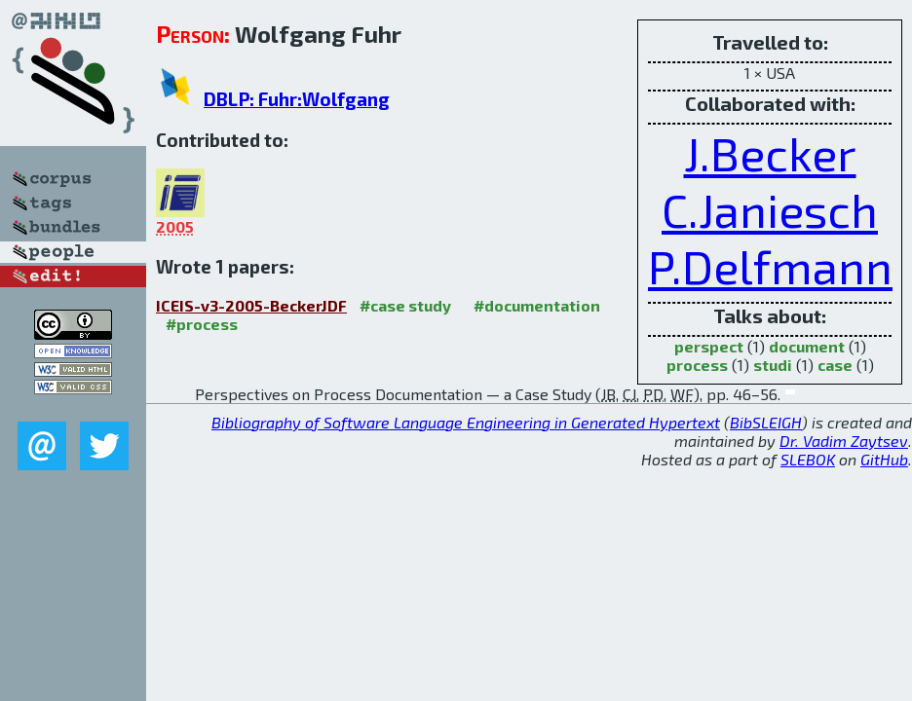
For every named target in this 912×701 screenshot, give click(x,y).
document (807, 346)
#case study (405, 305)
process (697, 364)
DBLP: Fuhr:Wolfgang (297, 99)
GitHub (884, 459)
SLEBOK (807, 459)
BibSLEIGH (766, 422)
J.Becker (770, 153)
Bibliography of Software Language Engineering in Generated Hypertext (465, 422)
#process (202, 323)
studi (772, 364)
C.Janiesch (770, 209)
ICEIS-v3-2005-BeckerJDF (251, 305)
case (835, 364)
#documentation (537, 305)
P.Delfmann (770, 266)
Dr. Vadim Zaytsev (843, 440)
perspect (708, 346)
